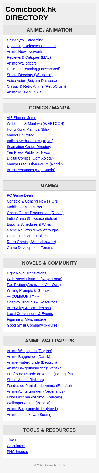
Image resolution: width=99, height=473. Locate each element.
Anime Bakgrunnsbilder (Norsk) (32, 409)
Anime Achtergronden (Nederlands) (36, 391)
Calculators (16, 446)
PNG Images (17, 452)
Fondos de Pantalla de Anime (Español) (39, 385)
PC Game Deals (20, 195)
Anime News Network (24, 52)
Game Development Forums (30, 247)
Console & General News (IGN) (32, 201)
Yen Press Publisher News (28, 152)
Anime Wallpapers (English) (29, 351)
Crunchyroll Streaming (25, 40)
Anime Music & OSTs (24, 92)
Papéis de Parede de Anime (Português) (40, 374)
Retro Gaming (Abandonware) (31, 242)
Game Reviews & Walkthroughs (33, 230)
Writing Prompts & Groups (28, 290)
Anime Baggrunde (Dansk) (28, 356)
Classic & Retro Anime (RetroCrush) (36, 86)
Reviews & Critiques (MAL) (29, 57)
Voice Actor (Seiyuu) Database (32, 80)
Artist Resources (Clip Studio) (31, 170)
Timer (11, 440)
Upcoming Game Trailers (27, 236)
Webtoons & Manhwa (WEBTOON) (35, 123)
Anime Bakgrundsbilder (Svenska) (35, 368)
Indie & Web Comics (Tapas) (30, 141)
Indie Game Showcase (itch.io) (32, 218)
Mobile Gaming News (24, 207)
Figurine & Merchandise (26, 319)
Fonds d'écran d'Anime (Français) (34, 397)
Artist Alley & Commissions (29, 308)
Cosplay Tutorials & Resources (32, 302)
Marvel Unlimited (20, 135)
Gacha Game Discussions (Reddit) (35, 213)
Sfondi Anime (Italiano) (25, 380)
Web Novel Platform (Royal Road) (34, 279)
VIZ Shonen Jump (21, 118)
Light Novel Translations (26, 273)
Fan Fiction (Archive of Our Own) (34, 285)
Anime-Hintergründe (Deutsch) (32, 362)
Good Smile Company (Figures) (33, 325)
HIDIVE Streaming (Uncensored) (33, 69)
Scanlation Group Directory (29, 147)
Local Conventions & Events (30, 314)
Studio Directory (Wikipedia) (30, 75)
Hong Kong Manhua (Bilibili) (30, 129)
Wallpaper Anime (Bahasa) (29, 403)
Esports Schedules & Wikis (29, 224)
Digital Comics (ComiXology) (30, 158)
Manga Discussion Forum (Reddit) (35, 164)
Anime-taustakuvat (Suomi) (29, 414)
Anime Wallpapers (22, 63)
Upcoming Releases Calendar (31, 46)
